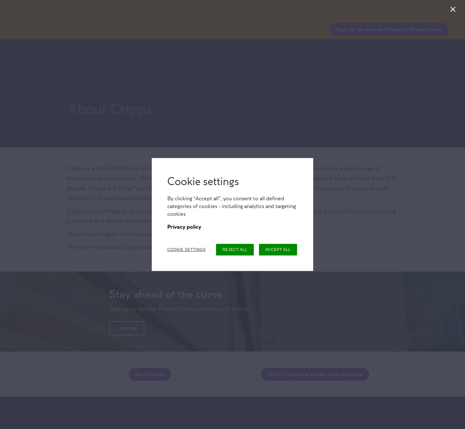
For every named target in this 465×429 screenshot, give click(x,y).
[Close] (454, 10)
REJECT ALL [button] (234, 249)
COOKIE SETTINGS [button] (186, 250)
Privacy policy (184, 227)
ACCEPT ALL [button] (278, 249)
